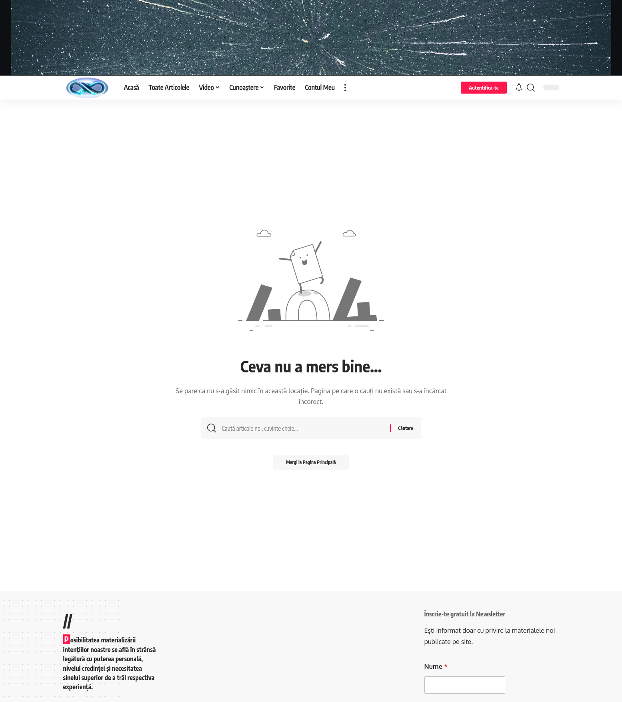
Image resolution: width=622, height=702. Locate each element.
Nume (436, 666)
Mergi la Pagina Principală (311, 465)
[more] (345, 88)
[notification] (519, 87)
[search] (531, 88)
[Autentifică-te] (483, 88)
